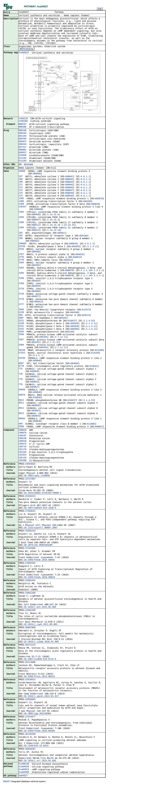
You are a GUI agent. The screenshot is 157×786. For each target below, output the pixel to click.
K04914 (38, 307)
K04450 (87, 201)
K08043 (69, 182)
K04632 (68, 260)
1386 (21, 201)
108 (21, 179)
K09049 (95, 204)
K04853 (34, 382)
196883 (23, 244)
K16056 (37, 397)
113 (21, 190)
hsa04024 (24, 769)
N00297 (23, 124)
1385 (21, 198)
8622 (21, 400)
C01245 (23, 452)
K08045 (69, 185)
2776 (21, 257)
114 (21, 193)
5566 (21, 334)
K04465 (36, 265)
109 (21, 182)
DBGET (6, 781)
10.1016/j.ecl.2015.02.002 (40, 761)
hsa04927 (24, 53)
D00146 (23, 130)
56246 (22, 350)
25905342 (30, 580)
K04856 (36, 405)
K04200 (74, 312)
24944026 (30, 464)
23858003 (30, 699)
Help (99, 9)
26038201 (30, 749)
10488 (22, 171)
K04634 (77, 257)
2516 (21, 249)
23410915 (30, 680)
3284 (21, 273)
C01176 (23, 449)
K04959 (36, 286)
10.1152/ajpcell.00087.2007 (40, 528)
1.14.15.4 (53, 220)
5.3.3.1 (98, 270)
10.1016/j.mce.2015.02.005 (40, 607)
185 (21, 236)
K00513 (36, 230)
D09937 (23, 152)
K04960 (36, 291)
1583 (21, 212)
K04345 (43, 337)
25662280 (30, 593)
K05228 (69, 332)
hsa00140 (24, 764)
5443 (21, 332)
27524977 (30, 717)
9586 (21, 426)
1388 (21, 204)
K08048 (69, 193)
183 (21, 233)
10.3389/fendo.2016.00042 (39, 560)
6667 (21, 363)
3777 (21, 304)
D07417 (23, 147)
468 (21, 315)
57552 (22, 353)
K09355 (63, 318)
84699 (22, 390)
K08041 (69, 176)
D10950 (23, 155)
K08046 (69, 187)
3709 (21, 283)
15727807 (30, 479)
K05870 (99, 199)
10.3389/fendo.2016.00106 (39, 731)
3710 (21, 289)
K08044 (73, 244)
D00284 (23, 133)
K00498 (36, 214)
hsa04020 (24, 767)
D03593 (23, 139)
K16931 (94, 366)
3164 (21, 263)
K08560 (36, 252)
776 (21, 374)
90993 (22, 418)
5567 (21, 340)
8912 (21, 408)
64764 (22, 358)
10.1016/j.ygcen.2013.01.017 (41, 696)
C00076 (23, 433)
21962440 (30, 610)
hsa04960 (24, 772)
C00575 (23, 444)
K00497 (36, 220)
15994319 (30, 531)
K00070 (69, 270)
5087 (21, 318)
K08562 (34, 241)
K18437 (72, 321)
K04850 (34, 371)
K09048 (37, 174)
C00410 (23, 441)
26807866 (30, 628)
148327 (23, 207)
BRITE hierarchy (26, 49)
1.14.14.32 (67, 225)
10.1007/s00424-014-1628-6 (40, 508)
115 (21, 196)
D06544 (23, 144)
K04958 (36, 281)
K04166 (83, 236)
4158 (21, 312)
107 (21, 176)
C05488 (23, 460)
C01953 (23, 455)
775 (21, 369)
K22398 (99, 350)
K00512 (36, 225)
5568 (21, 345)
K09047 (99, 427)
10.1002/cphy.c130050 (37, 476)
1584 (21, 217)
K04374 (86, 315)
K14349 (95, 353)
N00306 (23, 127)
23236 (22, 246)
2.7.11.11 (61, 337)
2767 (21, 254)
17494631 (30, 511)
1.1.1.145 (86, 270)
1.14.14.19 (53, 225)
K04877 (36, 296)
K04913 (38, 302)
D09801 (23, 150)
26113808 (30, 662)
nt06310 (23, 119)
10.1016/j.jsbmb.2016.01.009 (41, 642)
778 (21, 379)
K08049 (69, 196)
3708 (21, 278)
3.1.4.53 (88, 321)
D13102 (23, 158)
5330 (21, 323)
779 (21, 384)
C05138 (23, 458)
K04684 (74, 363)
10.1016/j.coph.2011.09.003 (40, 624)
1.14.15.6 (53, 214)
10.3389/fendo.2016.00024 (39, 577)
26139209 (30, 734)
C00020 (23, 430)
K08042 (69, 179)
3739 (21, 294)
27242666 (30, 548)
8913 (21, 413)
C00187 (23, 436)
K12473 (86, 310)
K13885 (91, 424)
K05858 (76, 246)
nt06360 (23, 121)
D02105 (23, 136)
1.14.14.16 (53, 230)
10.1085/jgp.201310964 (37, 713)
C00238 (23, 438)
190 (21, 238)
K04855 (36, 411)
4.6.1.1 (85, 176)
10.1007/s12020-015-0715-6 (40, 659)
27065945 (30, 563)
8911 (21, 403)
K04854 (36, 416)
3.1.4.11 (92, 246)
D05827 (23, 141)
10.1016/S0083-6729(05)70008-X (42, 493)
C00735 (23, 447)
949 (21, 424)
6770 (21, 366)
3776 (21, 299)
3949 (21, 310)
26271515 (30, 645)
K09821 (61, 233)
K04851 (34, 377)
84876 (22, 395)
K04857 (34, 387)
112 (21, 187)
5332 (21, 329)
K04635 (80, 254)
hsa (53, 168)
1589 (21, 228)
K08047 (69, 190)
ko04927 (23, 776)
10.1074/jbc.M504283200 (38, 545)
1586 (21, 222)
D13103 (23, 161)
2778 (21, 260)
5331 (21, 326)
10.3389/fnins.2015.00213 (39, 676)
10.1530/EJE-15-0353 (36, 746)
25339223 (30, 496)
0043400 (28, 164)
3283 (21, 268)
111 (21, 185)
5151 (21, 321)
